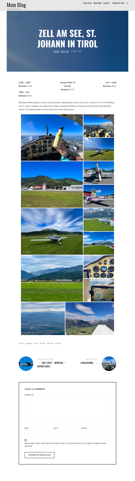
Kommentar (30, 398)
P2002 (58, 346)
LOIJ (36, 346)
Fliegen (56, 54)
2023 (22, 346)
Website (84, 431)
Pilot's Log (65, 54)
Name (27, 431)
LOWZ (43, 346)
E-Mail (56, 431)
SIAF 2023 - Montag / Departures (43, 367)
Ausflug (29, 346)
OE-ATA (51, 346)
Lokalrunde (92, 367)
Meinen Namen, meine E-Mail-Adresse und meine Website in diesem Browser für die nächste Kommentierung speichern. (65, 448)
